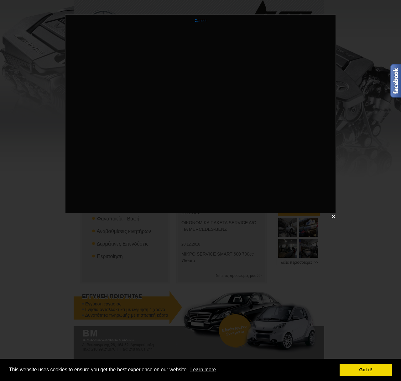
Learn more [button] (203, 369)
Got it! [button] (365, 369)
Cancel (200, 21)
